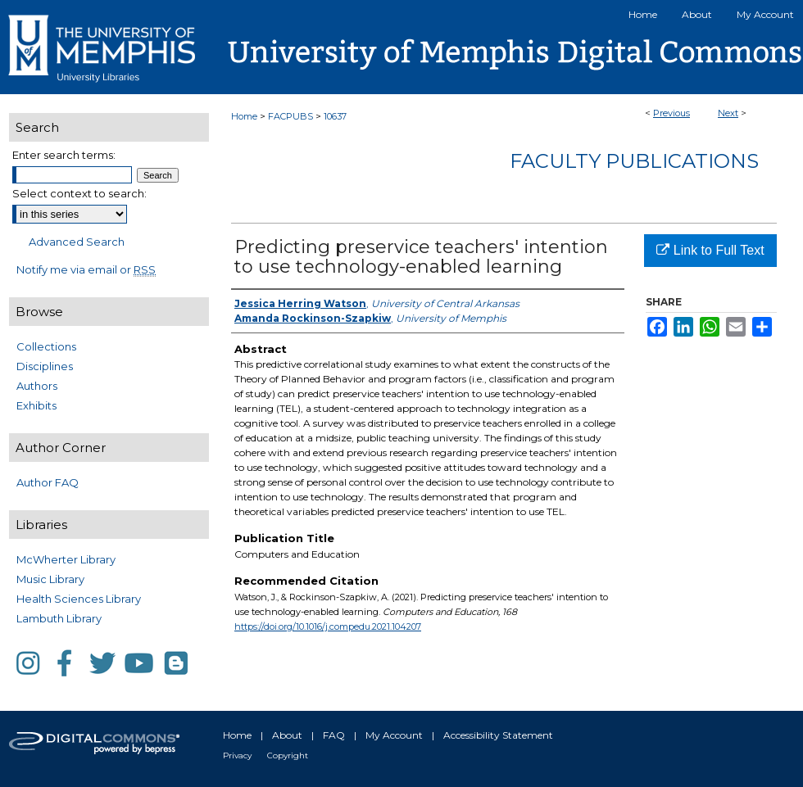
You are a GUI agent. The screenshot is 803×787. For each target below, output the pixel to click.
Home (244, 116)
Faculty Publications (634, 161)
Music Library (50, 579)
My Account (394, 735)
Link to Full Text (710, 250)
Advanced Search (77, 241)
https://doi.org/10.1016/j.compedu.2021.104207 (327, 626)
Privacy (237, 755)
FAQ (334, 735)
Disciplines (44, 366)
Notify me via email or (86, 269)
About (287, 735)
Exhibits (36, 405)
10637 (335, 116)
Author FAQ (47, 482)
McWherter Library (66, 559)
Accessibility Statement (498, 735)
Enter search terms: (64, 154)
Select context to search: (79, 193)
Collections (46, 346)
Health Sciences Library (78, 598)
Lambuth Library (59, 618)
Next (728, 113)
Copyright (287, 755)
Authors (36, 385)
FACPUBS (290, 116)
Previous (671, 113)
